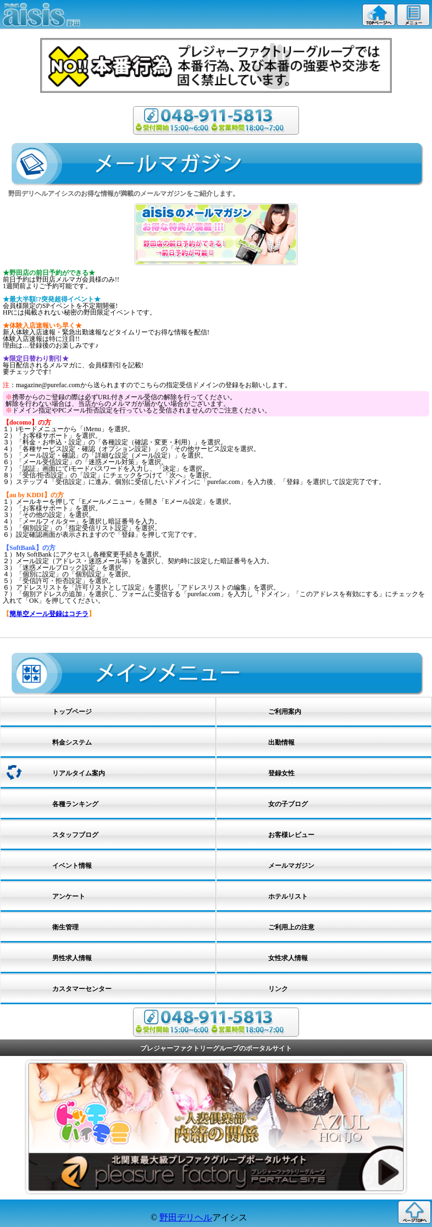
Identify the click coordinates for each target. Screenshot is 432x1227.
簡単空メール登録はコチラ (48, 614)
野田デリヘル (185, 1217)
